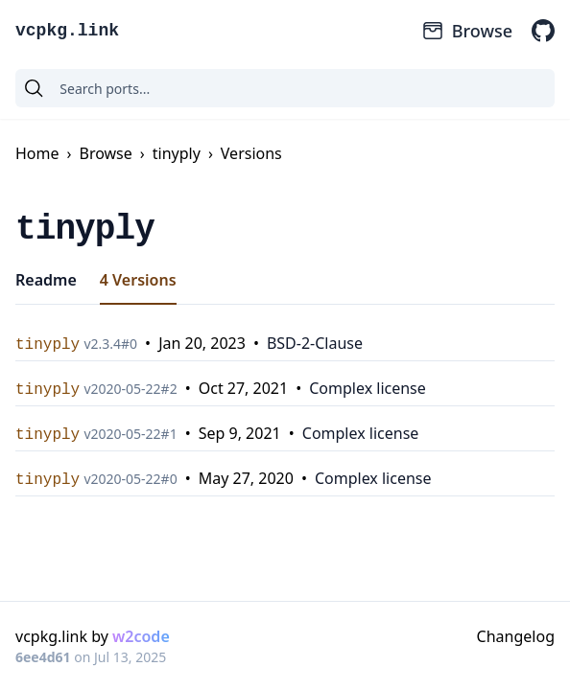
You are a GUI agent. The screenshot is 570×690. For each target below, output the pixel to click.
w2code (141, 636)
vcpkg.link (67, 30)
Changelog (516, 636)
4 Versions (138, 279)
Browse (466, 30)
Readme (46, 279)
